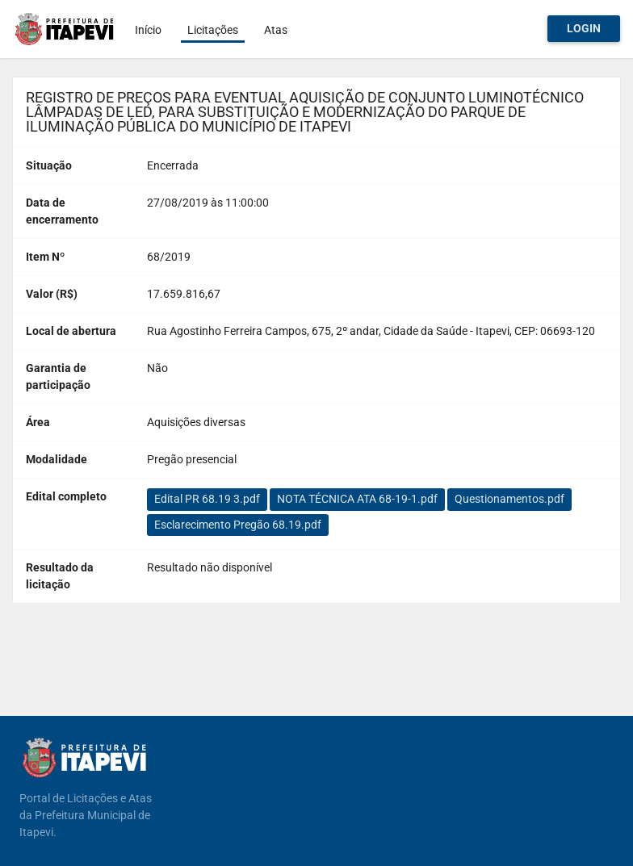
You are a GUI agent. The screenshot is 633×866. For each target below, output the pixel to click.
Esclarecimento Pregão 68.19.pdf (237, 524)
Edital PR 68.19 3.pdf (207, 498)
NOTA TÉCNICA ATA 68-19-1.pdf (357, 498)
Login (584, 28)
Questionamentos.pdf (509, 498)
